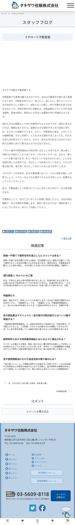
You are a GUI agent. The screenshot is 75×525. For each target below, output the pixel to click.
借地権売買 (46, 231)
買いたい (12, 473)
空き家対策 (21, 231)
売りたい (12, 459)
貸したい (12, 468)
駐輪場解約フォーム (47, 480)
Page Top (66, 512)
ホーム (4, 13)
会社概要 (37, 454)
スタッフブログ (40, 462)
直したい (12, 477)
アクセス (37, 465)
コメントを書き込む (37, 411)
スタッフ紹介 (39, 458)
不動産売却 (33, 231)
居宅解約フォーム (46, 472)
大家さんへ (8, 231)
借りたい (12, 463)
